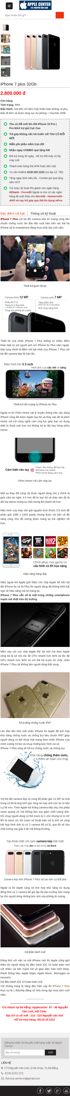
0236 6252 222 (14, 1073)
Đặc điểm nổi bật (13, 213)
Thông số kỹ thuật (43, 213)
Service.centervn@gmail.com (22, 1078)
